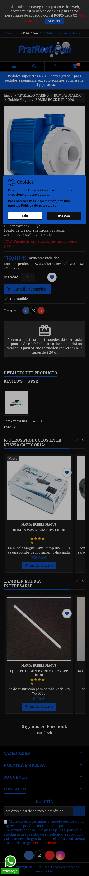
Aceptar (64, 216)
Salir (24, 216)
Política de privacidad (38, 206)
